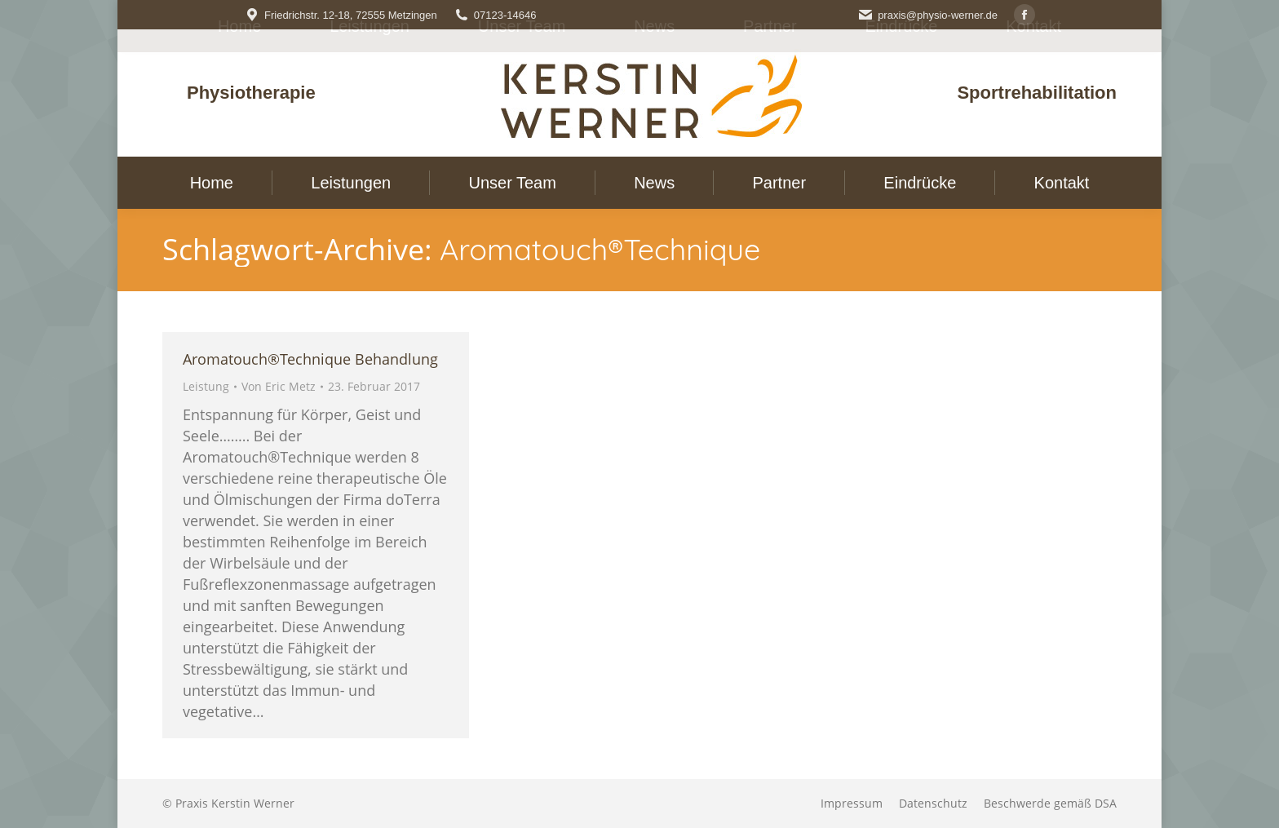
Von (278, 386)
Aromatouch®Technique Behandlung (310, 359)
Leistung (206, 386)
